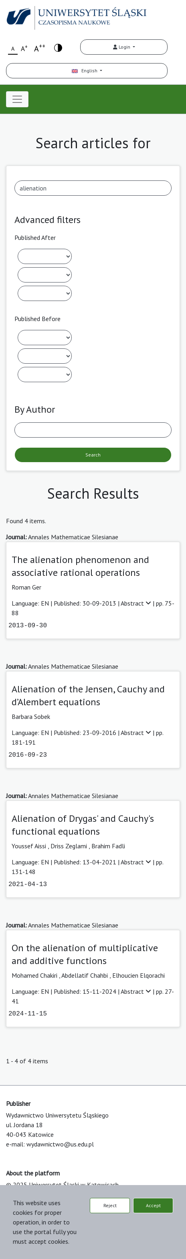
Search (93, 455)
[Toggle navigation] (17, 99)
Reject (110, 1205)
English (85, 71)
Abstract (137, 603)
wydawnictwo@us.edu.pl (60, 1144)
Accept (153, 1205)
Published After (35, 237)
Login (122, 47)
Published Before (37, 319)
